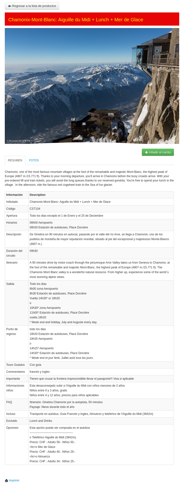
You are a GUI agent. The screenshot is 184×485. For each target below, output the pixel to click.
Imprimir (12, 480)
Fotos (34, 160)
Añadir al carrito (158, 152)
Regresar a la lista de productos (32, 6)
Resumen (15, 160)
